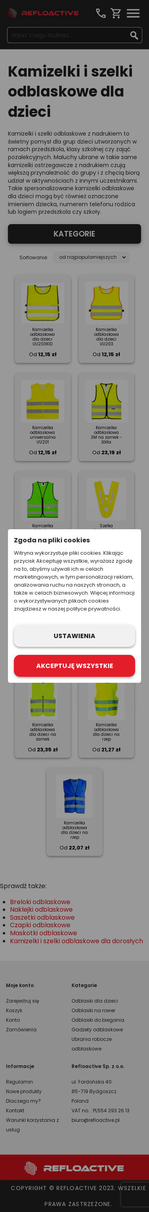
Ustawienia (74, 635)
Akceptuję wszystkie (74, 665)
